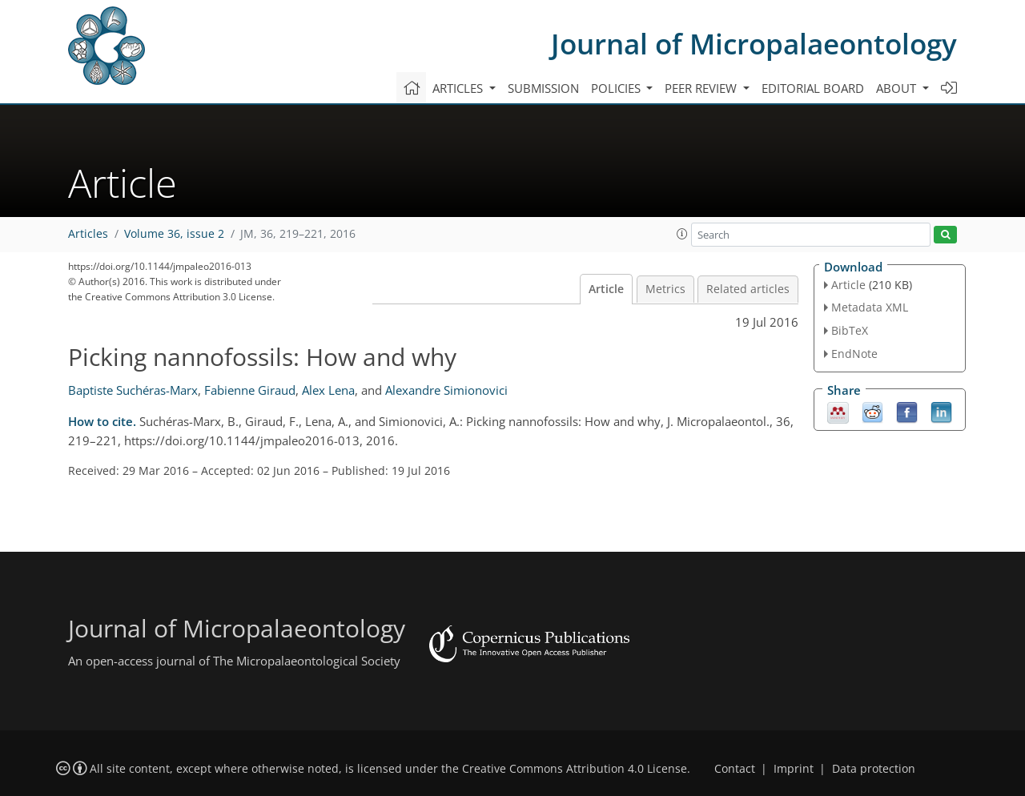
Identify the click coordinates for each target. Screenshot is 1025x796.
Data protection (873, 769)
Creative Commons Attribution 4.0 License (574, 769)
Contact (734, 769)
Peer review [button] (702, 88)
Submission (543, 88)
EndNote (854, 353)
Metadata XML (869, 307)
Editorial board (813, 88)
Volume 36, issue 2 (174, 234)
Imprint (794, 769)
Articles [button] (459, 88)
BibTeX (849, 330)
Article (606, 289)
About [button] (897, 88)
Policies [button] (617, 88)
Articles (88, 234)
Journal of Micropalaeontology (754, 43)
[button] (682, 234)
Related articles (748, 289)
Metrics (665, 289)
